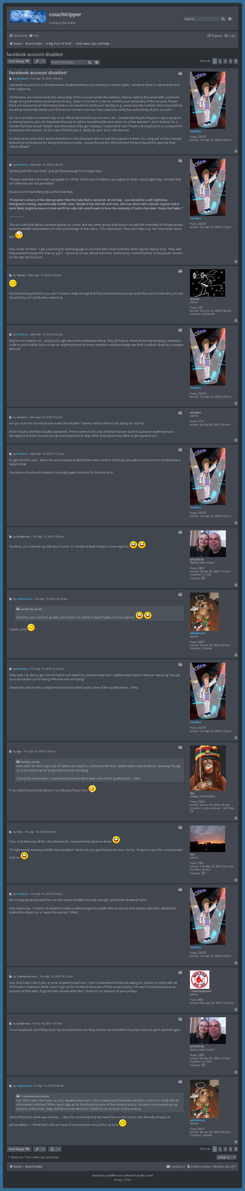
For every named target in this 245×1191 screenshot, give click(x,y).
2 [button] (220, 61)
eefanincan (197, 633)
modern (195, 412)
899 (200, 999)
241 (200, 307)
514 (200, 421)
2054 (201, 801)
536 (200, 862)
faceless (195, 131)
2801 (201, 568)
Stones (195, 298)
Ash (192, 854)
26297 (202, 136)
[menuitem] (34, 36)
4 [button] (230, 61)
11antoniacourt (200, 991)
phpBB (109, 1175)
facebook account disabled (35, 54)
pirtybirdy (197, 559)
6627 (201, 641)
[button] (236, 61)
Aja (192, 793)
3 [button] (225, 61)
